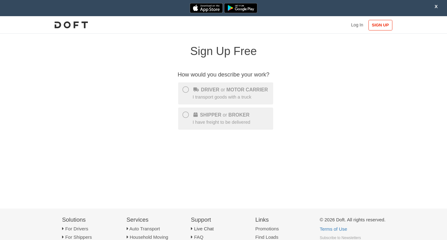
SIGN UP (380, 25)
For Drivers (76, 228)
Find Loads (266, 237)
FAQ (198, 237)
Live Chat (204, 228)
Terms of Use (333, 229)
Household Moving (149, 237)
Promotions (267, 228)
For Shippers (78, 237)
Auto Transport (144, 228)
